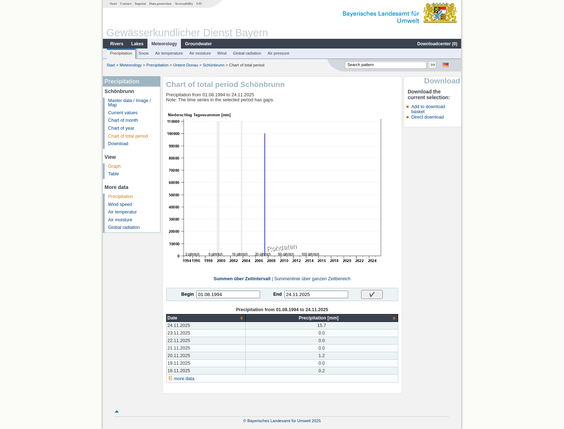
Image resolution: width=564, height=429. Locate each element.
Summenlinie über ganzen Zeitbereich (312, 278)
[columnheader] (205, 318)
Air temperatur (122, 211)
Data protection (160, 3)
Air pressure (278, 53)
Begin (187, 294)
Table (113, 173)
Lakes (137, 43)
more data (184, 378)
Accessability (184, 3)
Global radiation (247, 53)
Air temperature (169, 53)
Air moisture (200, 53)
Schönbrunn (213, 65)
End (277, 294)
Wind (222, 53)
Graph (114, 166)
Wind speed (120, 204)
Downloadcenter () (437, 43)
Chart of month (123, 120)
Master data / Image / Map (129, 103)
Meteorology (164, 43)
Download (118, 143)
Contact (125, 3)
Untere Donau (185, 65)
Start (113, 3)
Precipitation (121, 53)
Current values (123, 112)
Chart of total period (128, 136)
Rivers (116, 43)
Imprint (140, 3)
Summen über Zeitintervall (242, 278)
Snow (143, 53)
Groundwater (198, 43)
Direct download (427, 117)
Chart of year (121, 128)
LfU (199, 3)
